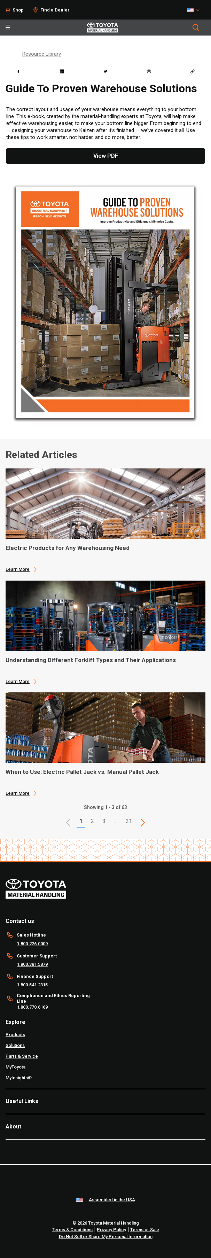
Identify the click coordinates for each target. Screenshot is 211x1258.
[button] (68, 822)
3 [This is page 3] (104, 821)
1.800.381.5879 (32, 964)
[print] (149, 71)
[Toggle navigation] (8, 27)
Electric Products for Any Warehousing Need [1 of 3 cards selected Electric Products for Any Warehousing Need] (68, 547)
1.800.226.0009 (32, 943)
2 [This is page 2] (92, 821)
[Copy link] (192, 71)
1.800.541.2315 (32, 984)
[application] (105, 520)
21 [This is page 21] (129, 821)
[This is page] (143, 822)
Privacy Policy (111, 1229)
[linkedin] (62, 71)
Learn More (18, 569)
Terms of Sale (144, 1229)
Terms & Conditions (72, 1229)
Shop (18, 10)
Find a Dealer (55, 10)
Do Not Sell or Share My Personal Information (106, 1236)
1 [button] (81, 821)
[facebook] (18, 71)
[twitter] (105, 71)
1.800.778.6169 (32, 1007)
